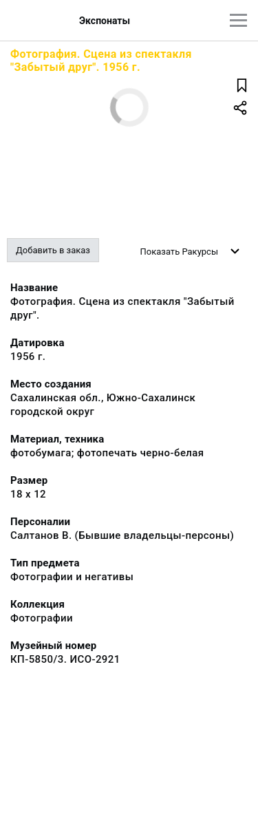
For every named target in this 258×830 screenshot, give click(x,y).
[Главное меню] (238, 20)
